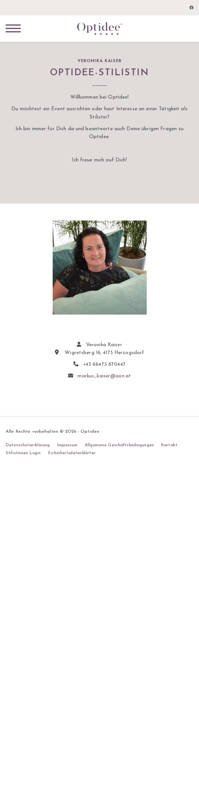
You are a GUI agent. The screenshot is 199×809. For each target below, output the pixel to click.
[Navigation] (13, 28)
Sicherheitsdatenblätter (72, 453)
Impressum (67, 445)
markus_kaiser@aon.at (104, 376)
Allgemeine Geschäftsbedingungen (119, 445)
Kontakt (169, 445)
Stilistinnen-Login (23, 453)
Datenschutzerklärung (28, 445)
